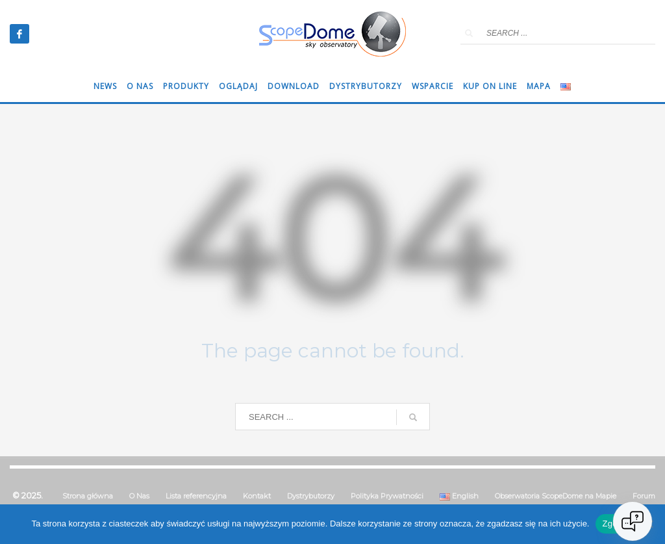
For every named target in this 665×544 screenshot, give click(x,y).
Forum (644, 495)
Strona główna (87, 495)
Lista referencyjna (196, 495)
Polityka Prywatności (387, 495)
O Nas (139, 495)
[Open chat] (632, 521)
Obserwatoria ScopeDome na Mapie (555, 495)
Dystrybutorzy (310, 495)
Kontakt (257, 495)
